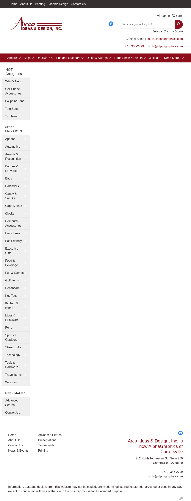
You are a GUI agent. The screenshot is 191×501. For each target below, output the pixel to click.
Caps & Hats (13, 205)
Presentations (47, 440)
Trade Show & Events (128, 57)
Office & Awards (97, 57)
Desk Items (12, 233)
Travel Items (13, 374)
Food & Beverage (11, 263)
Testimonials (46, 445)
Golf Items (12, 280)
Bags (27, 57)
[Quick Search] (146, 24)
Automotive (12, 146)
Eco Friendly (13, 240)
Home (14, 4)
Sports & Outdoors (11, 337)
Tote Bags (11, 108)
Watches (11, 382)
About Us (26, 4)
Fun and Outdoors (68, 57)
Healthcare (12, 288)
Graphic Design (58, 4)
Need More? (172, 57)
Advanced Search (11, 403)
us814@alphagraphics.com (165, 38)
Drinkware (43, 57)
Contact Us (78, 4)
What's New (13, 81)
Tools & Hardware (11, 365)
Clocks (9, 213)
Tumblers (11, 116)
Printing (40, 4)
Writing (153, 57)
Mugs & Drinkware (12, 318)
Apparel (12, 57)
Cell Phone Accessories (13, 91)
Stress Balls (13, 347)
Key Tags (11, 295)
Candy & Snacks (11, 196)
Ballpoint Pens (14, 101)
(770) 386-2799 (133, 46)
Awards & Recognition (13, 156)
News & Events (18, 450)
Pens (8, 327)
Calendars (12, 186)
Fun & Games (14, 272)
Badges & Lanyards (11, 168)
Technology (12, 355)
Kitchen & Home (11, 305)
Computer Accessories (13, 223)
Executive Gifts (11, 251)
